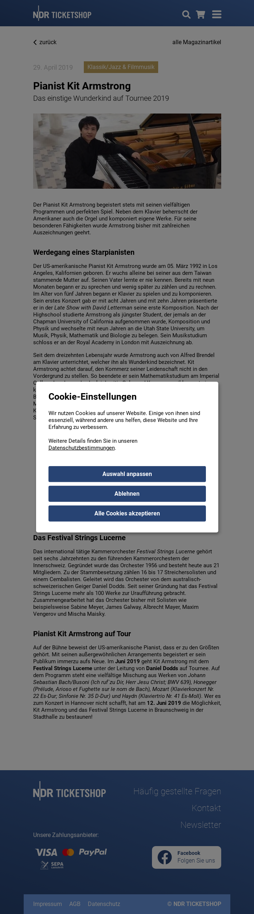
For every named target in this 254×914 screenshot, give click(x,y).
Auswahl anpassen (127, 473)
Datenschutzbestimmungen (81, 447)
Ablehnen (127, 493)
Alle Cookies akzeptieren (127, 513)
